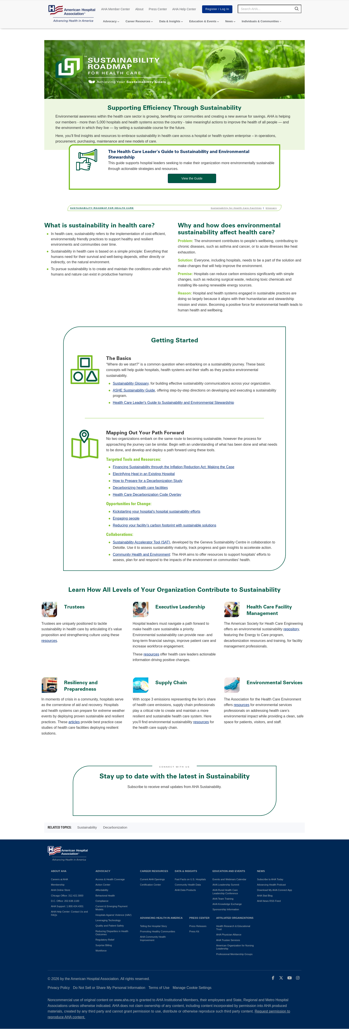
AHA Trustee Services (228, 940)
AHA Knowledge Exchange (227, 904)
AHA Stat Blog (265, 895)
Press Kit (194, 931)
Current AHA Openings (152, 879)
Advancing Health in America (161, 917)
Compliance (101, 901)
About (139, 9)
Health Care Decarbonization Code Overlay (147, 494)
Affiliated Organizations (234, 917)
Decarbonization (115, 827)
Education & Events (202, 21)
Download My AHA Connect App (274, 890)
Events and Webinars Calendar (229, 879)
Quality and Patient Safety (109, 925)
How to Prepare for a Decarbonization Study (148, 481)
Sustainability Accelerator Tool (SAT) (141, 542)
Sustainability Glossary (131, 383)
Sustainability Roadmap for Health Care (102, 208)
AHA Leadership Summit (226, 884)
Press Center (158, 9)
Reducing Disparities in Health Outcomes (111, 933)
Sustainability (87, 827)
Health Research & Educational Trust (233, 928)
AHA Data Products (185, 890)
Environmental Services (274, 683)
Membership (58, 884)
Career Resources (138, 21)
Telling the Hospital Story (153, 926)
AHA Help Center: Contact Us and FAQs (69, 913)
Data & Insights (169, 21)
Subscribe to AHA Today (270, 879)
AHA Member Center (115, 9)
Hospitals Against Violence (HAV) (113, 915)
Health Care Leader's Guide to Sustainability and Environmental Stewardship (173, 402)
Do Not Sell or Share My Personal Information (109, 988)
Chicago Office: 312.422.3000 (67, 895)
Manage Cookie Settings (192, 988)
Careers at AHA (59, 879)
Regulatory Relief (104, 939)
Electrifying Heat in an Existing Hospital (144, 474)
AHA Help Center (184, 9)
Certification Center (150, 884)
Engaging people (126, 518)
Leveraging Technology (108, 920)
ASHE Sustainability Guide (134, 390)
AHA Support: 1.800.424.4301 (67, 906)
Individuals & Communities (260, 21)
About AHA (59, 871)
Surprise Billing (103, 945)
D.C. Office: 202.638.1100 (65, 901)
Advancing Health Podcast (271, 884)
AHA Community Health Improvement (153, 938)
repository (291, 629)
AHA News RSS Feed (269, 901)
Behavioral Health (105, 895)
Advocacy (110, 21)
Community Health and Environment (141, 554)
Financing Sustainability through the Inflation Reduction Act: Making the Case (173, 467)
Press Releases (197, 926)
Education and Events (229, 871)
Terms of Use (158, 988)
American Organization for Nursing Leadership (235, 947)
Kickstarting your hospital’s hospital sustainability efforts (156, 511)
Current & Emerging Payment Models (111, 908)
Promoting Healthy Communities (157, 931)
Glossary (271, 208)
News (229, 21)
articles (74, 722)
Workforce (101, 950)
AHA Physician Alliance (228, 934)
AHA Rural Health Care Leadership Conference (225, 891)
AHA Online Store (60, 890)
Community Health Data (188, 884)
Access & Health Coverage (110, 879)
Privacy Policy (59, 988)
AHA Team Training (223, 898)
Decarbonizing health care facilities (140, 488)
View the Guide (192, 178)
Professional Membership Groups (234, 954)
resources (49, 641)
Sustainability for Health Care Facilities (236, 208)
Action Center (102, 884)
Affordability (101, 890)
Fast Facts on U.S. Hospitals (190, 879)
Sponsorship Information (226, 909)
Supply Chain (171, 683)
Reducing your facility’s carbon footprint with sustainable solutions (164, 525)
